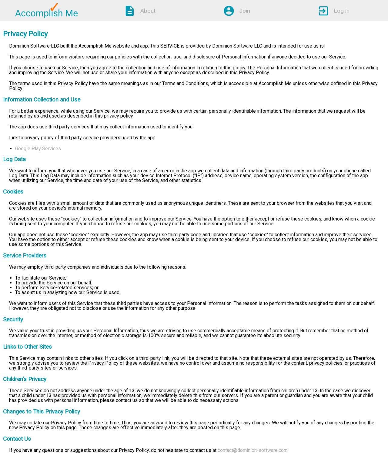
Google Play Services (38, 148)
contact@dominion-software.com (253, 450)
